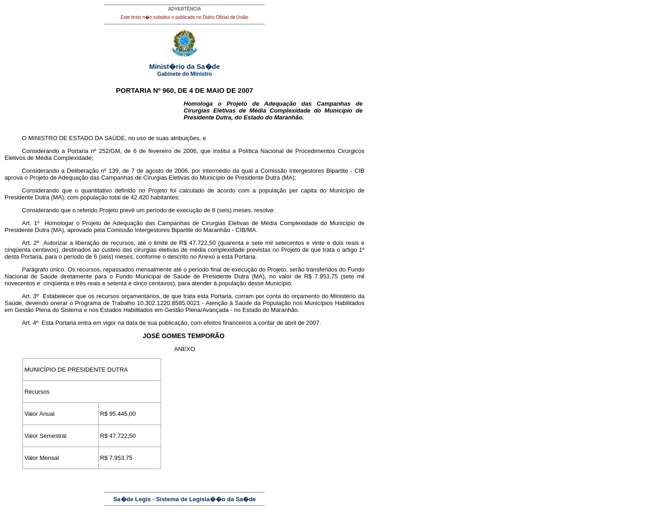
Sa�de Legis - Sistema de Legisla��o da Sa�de (184, 499)
